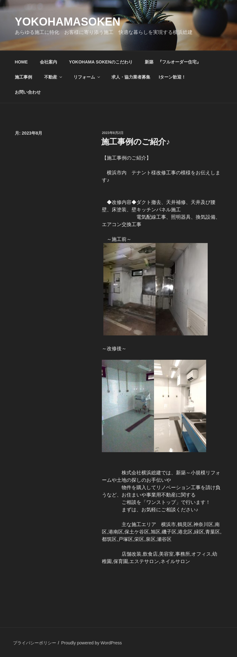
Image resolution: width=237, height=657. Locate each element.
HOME (21, 61)
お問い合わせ (28, 92)
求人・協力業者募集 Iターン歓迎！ (148, 77)
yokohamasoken (67, 21)
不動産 (53, 77)
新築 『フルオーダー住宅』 (173, 61)
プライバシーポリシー (34, 642)
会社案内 (48, 61)
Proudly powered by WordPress (91, 642)
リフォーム (87, 77)
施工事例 (23, 77)
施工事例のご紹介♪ (135, 141)
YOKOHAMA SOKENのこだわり (101, 61)
